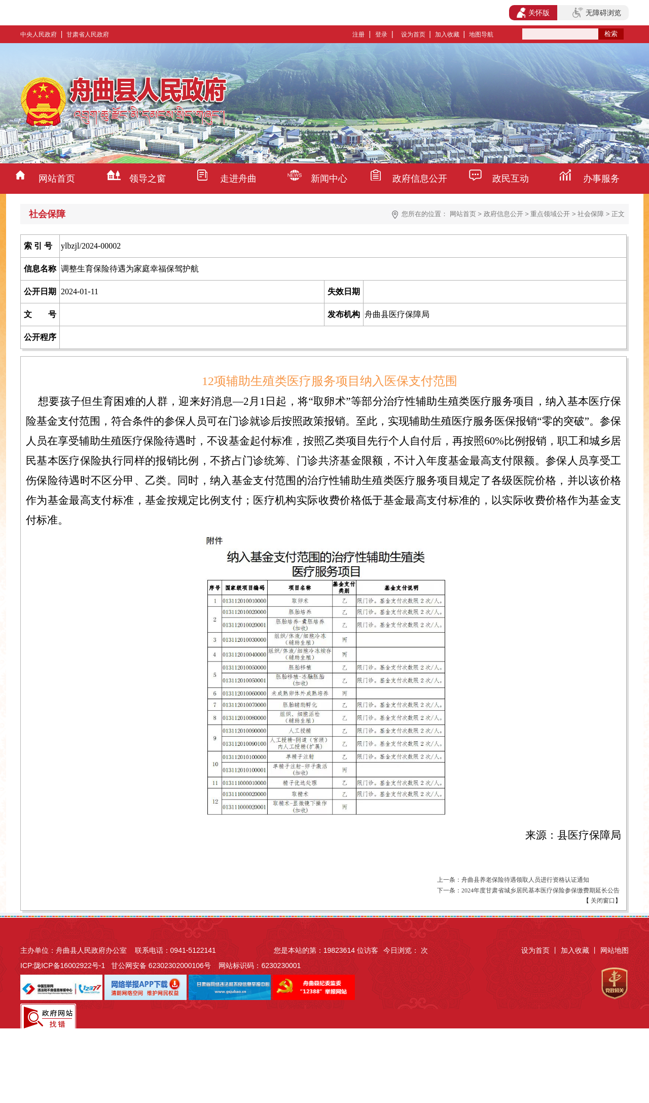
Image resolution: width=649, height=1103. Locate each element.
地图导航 (481, 34)
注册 (358, 34)
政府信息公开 (419, 179)
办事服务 (601, 179)
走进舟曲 (238, 179)
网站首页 (57, 179)
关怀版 (533, 13)
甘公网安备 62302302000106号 (161, 965)
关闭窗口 (602, 900)
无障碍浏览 (596, 13)
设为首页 (413, 34)
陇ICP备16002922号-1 (69, 965)
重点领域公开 (550, 214)
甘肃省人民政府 (87, 34)
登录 (381, 34)
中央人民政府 (38, 34)
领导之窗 (147, 179)
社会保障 (591, 214)
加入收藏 (447, 34)
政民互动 (510, 179)
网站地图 (614, 950)
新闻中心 (329, 179)
